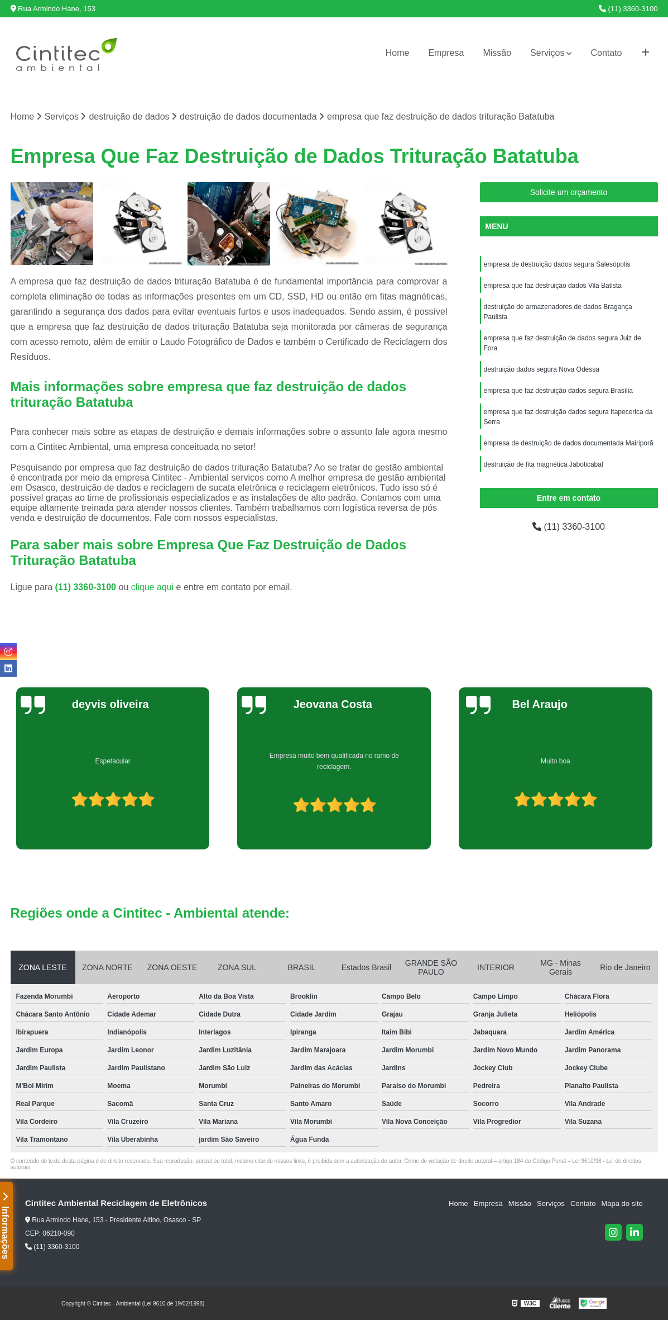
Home (398, 53)
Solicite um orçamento (569, 192)
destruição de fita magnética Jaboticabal (543, 464)
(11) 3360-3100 (628, 8)
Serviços (547, 53)
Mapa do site (621, 1203)
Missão (497, 53)
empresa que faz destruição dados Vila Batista (553, 285)
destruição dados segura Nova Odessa (541, 369)
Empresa (446, 53)
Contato (606, 53)
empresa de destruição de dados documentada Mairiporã (568, 443)
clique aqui (152, 587)
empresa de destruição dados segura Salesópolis (557, 264)
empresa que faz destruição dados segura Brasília (558, 391)
